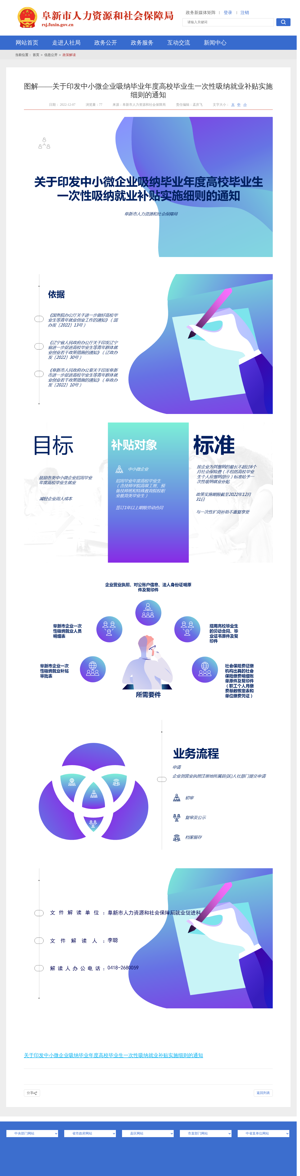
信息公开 (51, 55)
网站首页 (27, 43)
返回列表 (263, 1093)
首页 (36, 55)
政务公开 (105, 43)
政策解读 (69, 55)
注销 (245, 12)
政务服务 (142, 43)
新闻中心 (215, 43)
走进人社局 (66, 43)
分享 (32, 1093)
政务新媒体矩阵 (201, 12)
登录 (228, 12)
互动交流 (178, 43)
